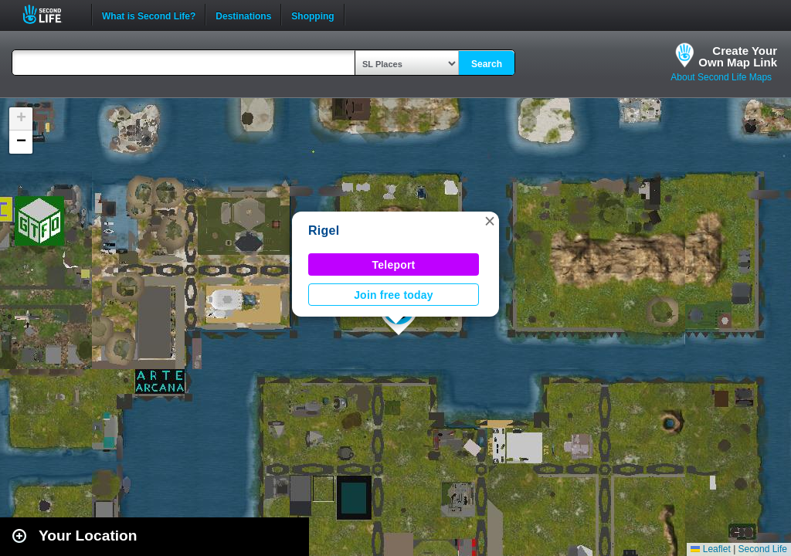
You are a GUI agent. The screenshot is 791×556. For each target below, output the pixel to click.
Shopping (312, 15)
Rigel (323, 230)
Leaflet (710, 549)
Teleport (394, 265)
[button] (489, 221)
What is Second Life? (148, 15)
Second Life (51, 14)
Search (486, 64)
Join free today (393, 295)
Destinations (243, 15)
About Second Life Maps (721, 77)
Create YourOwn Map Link (737, 56)
